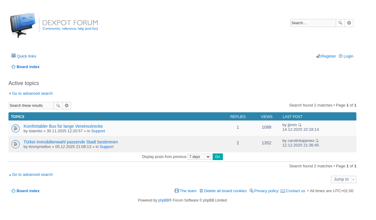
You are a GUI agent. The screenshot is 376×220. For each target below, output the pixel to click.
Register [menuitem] (328, 56)
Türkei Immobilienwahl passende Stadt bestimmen (71, 142)
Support (98, 131)
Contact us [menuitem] (295, 191)
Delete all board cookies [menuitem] (225, 191)
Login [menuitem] (348, 56)
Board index (28, 191)
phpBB (163, 200)
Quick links (26, 56)
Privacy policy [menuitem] (266, 191)
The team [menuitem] (188, 191)
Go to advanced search (32, 93)
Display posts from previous (176, 157)
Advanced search (349, 23)
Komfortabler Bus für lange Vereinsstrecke (63, 126)
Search (340, 23)
